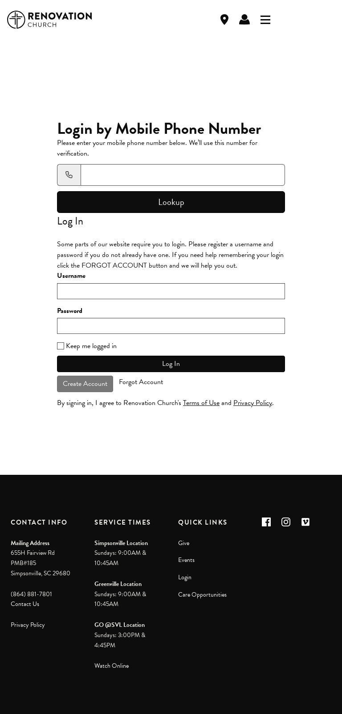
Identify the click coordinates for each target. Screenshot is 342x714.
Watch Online (111, 665)
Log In (244, 19)
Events (186, 560)
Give (183, 543)
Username (71, 276)
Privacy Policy (252, 402)
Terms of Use (201, 402)
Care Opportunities (202, 594)
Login (184, 577)
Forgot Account (141, 382)
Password (69, 311)
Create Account (85, 383)
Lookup (171, 202)
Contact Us (25, 604)
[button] (266, 521)
